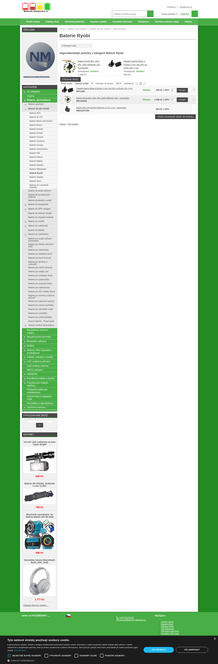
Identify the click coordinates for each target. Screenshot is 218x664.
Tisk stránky (73, 124)
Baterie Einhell (36, 133)
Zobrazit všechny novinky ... (35, 605)
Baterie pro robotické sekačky (39, 186)
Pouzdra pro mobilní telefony (37, 384)
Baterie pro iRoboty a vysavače (37, 263)
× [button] (215, 639)
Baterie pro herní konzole (39, 258)
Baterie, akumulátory (38, 100)
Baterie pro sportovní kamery (41, 301)
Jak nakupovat (167, 629)
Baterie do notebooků (38, 226)
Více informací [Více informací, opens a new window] (20, 650)
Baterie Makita (36, 161)
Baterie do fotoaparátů (38, 204)
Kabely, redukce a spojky (40, 357)
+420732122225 (125, 618)
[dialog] (109, 650)
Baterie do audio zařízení (39, 191)
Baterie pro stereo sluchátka (41, 305)
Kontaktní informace (122, 22)
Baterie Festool (36, 137)
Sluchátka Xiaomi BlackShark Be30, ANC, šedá (39, 561)
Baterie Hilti (35, 153)
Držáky (30, 345)
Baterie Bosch (36, 125)
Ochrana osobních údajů (167, 22)
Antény (30, 96)
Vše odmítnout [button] (192, 650)
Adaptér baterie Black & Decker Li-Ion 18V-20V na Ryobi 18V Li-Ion (135, 64)
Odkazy (188, 22)
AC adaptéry (33, 91)
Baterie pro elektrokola (38, 250)
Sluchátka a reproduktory (40, 403)
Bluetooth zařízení (36, 341)
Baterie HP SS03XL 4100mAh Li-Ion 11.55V (39, 484)
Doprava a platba (98, 22)
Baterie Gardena (37, 141)
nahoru (62, 124)
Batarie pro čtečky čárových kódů (40, 245)
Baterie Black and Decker (41, 121)
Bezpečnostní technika (39, 336)
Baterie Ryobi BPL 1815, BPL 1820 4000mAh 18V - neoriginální (89, 64)
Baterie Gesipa (36, 145)
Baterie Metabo (36, 165)
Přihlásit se (171, 7)
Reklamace (143, 22)
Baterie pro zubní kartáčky (40, 317)
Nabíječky (32, 373)
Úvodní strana (33, 22)
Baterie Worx (35, 181)
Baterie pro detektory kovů (40, 254)
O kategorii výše (69, 46)
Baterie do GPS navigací (39, 209)
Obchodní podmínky (74, 22)
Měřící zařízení (35, 369)
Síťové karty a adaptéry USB (39, 398)
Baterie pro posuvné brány (40, 283)
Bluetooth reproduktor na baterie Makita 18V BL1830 (40, 515)
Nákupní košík (167, 626)
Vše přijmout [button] (159, 650)
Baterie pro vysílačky (37, 313)
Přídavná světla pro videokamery (37, 391)
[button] (73, 660)
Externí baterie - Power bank (41, 321)
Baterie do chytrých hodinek (40, 217)
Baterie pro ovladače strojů (40, 275)
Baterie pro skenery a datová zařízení (41, 296)
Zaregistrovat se (185, 7)
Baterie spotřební (36, 104)
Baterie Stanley (36, 177)
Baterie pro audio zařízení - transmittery (40, 240)
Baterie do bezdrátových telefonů (39, 196)
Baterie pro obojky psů (38, 271)
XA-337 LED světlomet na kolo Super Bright (39, 443)
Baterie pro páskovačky (39, 279)
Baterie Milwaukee (38, 169)
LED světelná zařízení (38, 361)
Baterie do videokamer (38, 234)
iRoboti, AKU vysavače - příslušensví (39, 351)
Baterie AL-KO (36, 117)
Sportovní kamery (36, 407)
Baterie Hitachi (36, 157)
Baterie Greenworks (38, 149)
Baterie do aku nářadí (38, 109)
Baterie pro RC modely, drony (41, 291)
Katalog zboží (52, 22)
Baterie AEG (35, 113)
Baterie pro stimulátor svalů (40, 309)
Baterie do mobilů (36, 221)
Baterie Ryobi (36, 173)
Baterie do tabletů (36, 230)
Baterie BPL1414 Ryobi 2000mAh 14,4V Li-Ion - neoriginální (101, 108)
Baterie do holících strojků (40, 213)
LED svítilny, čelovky (38, 365)
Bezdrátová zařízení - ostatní (38, 331)
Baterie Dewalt (36, 129)
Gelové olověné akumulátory (41, 325)
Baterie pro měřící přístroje (40, 267)
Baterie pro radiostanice (39, 287)
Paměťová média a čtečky (40, 378)
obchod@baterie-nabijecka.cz (131, 620)
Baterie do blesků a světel (40, 200)
